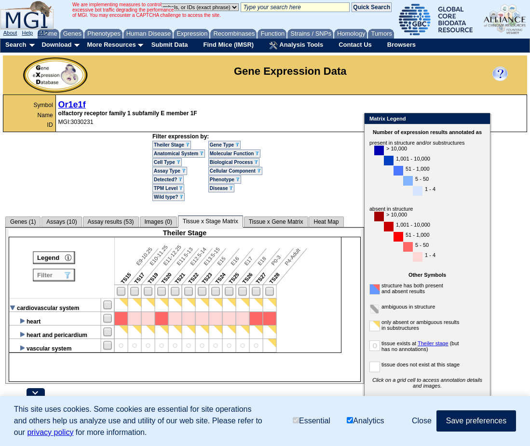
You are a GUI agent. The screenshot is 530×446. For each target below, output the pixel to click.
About (10, 33)
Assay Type (170, 171)
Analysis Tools (296, 45)
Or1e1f (72, 104)
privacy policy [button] (50, 432)
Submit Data (169, 44)
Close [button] (422, 421)
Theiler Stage (172, 145)
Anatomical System (179, 153)
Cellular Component (235, 171)
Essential (311, 421)
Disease (221, 188)
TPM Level (168, 188)
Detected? (168, 179)
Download (56, 44)
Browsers (401, 44)
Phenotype (225, 179)
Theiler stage (433, 343)
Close (481, 119)
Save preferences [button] (476, 421)
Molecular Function (234, 153)
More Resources (111, 44)
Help (27, 33)
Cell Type (167, 162)
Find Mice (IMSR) (228, 44)
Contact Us (355, 44)
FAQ (43, 33)
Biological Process (234, 162)
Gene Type (224, 145)
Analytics (365, 421)
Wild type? (168, 197)
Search (15, 44)
